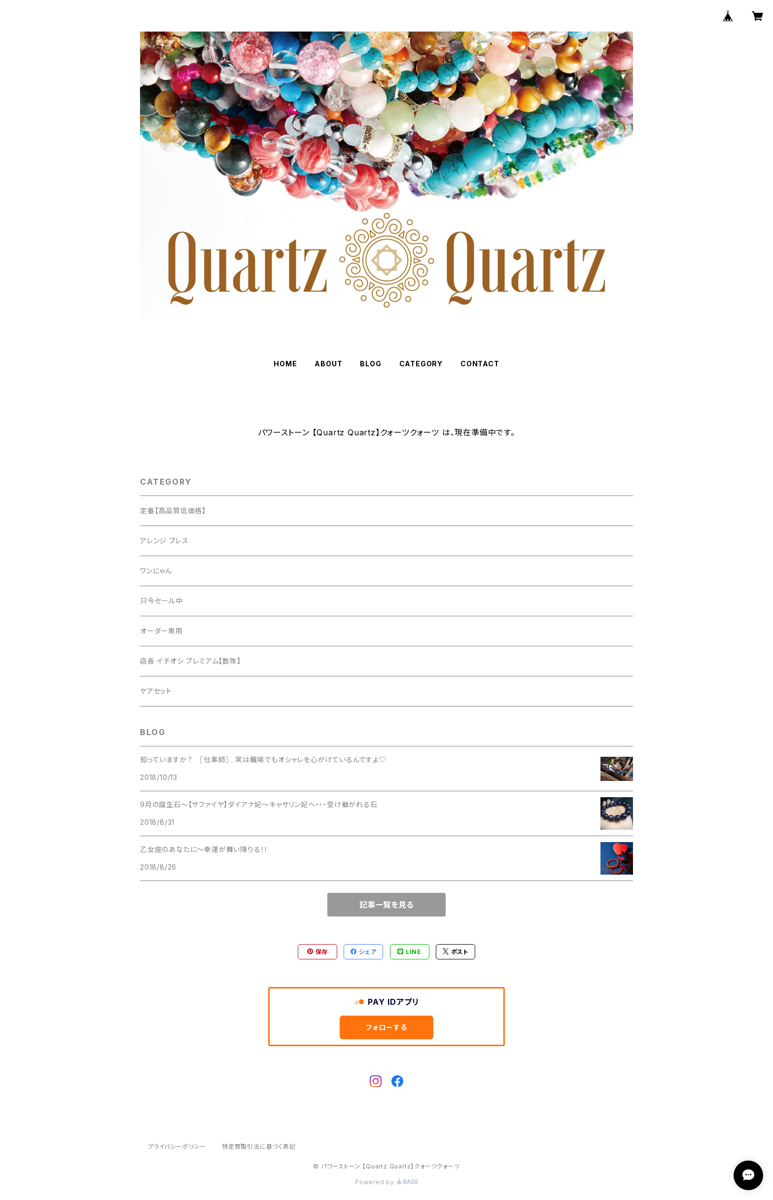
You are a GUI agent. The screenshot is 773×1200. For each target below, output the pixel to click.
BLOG (370, 363)
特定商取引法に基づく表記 (259, 1146)
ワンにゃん (156, 570)
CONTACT (479, 363)
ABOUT (328, 363)
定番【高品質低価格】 (173, 510)
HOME (285, 363)
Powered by (386, 1182)
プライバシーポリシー (177, 1146)
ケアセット (156, 691)
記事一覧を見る (386, 905)
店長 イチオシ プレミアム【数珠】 (190, 661)
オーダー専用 (161, 631)
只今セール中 (161, 601)
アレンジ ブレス (164, 540)
